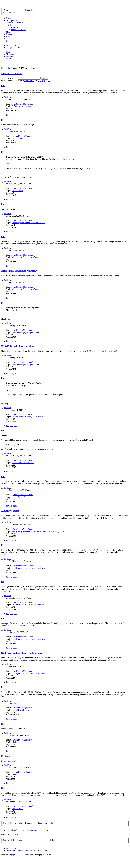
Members (10, 54)
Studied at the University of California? (28, 417)
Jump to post (11, 115)
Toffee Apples (17, 191)
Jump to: (6, 840)
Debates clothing (19, 138)
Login (8, 59)
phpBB (14, 855)
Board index (11, 45)
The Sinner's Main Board (23, 104)
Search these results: (21, 78)
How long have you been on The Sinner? (28, 223)
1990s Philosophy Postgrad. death (25, 332)
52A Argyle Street (10, 510)
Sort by (10, 823)
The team (10, 850)
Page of (29, 81)
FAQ (8, 52)
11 (49, 81)
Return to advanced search (11, 74)
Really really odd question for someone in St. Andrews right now (38, 531)
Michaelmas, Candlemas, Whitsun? (26, 257)
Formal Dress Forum (20, 710)
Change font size (13, 47)
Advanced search (10, 12)
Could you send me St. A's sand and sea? (28, 568)
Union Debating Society (22, 136)
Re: (3, 85)
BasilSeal (7, 97)
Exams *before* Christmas (23, 463)
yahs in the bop (18, 808)
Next (5, 823)
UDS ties (15, 742)
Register (9, 56)
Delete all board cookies (25, 850)
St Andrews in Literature (22, 106)
